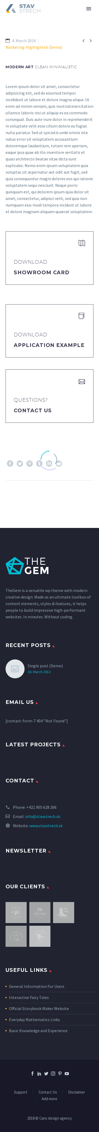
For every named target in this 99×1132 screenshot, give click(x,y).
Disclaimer (76, 1092)
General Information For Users (36, 986)
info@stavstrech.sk (42, 816)
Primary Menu (88, 8)
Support (20, 1092)
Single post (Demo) (45, 665)
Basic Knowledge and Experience (38, 1030)
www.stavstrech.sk (46, 825)
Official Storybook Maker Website (39, 1008)
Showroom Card (41, 272)
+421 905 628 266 (41, 807)
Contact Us (33, 411)
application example (49, 345)
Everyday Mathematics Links (34, 1019)
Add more (49, 1099)
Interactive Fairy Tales (29, 997)
